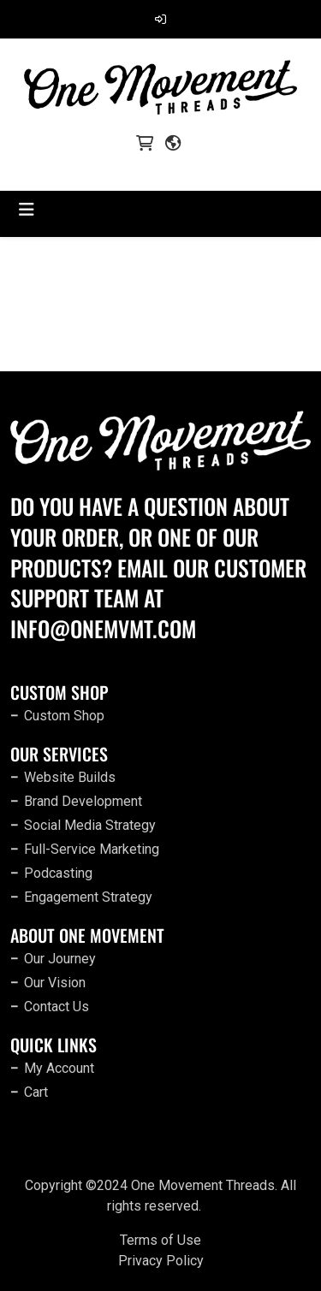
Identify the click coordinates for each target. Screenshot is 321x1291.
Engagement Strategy (88, 897)
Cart (36, 1092)
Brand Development (83, 801)
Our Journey (60, 958)
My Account (59, 1068)
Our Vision (55, 982)
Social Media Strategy (90, 825)
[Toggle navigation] (27, 210)
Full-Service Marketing (91, 849)
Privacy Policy (161, 1261)
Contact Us (56, 1006)
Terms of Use (160, 1240)
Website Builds (70, 777)
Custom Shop (64, 716)
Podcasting (58, 873)
